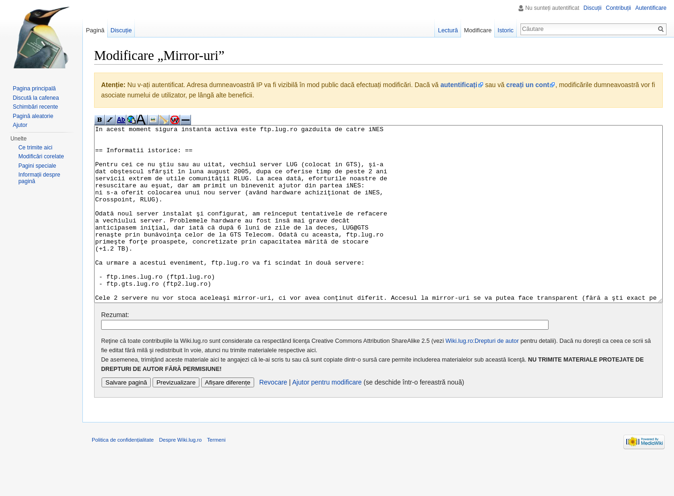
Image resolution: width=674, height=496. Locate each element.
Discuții (593, 8)
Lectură (448, 30)
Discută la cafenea (36, 98)
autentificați (458, 85)
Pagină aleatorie (33, 116)
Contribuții (618, 8)
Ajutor (20, 125)
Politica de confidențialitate (123, 475)
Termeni (216, 475)
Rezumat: (115, 350)
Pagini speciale (37, 166)
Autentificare (651, 8)
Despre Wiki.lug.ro (180, 475)
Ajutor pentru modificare (327, 417)
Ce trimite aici (35, 147)
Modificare (477, 30)
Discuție (121, 30)
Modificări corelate (41, 156)
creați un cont (527, 85)
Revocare (273, 417)
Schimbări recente (35, 107)
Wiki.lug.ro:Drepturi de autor (482, 376)
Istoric (505, 30)
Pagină (95, 30)
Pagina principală (34, 88)
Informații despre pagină (39, 178)
